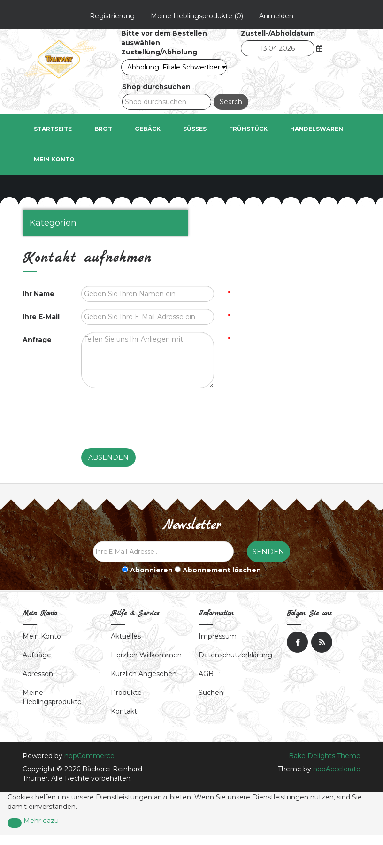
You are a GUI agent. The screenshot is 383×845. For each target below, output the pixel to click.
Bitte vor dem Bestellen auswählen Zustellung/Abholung (164, 43)
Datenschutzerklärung (235, 655)
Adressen (38, 674)
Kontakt (124, 712)
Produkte (126, 693)
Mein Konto (54, 159)
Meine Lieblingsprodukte (52, 698)
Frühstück (248, 129)
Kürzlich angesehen (143, 674)
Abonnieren (151, 570)
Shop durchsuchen (156, 87)
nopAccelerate (336, 769)
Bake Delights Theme (324, 756)
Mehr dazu (41, 821)
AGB (206, 674)
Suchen (211, 693)
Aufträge (37, 655)
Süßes (195, 129)
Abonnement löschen (222, 570)
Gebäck (148, 129)
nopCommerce (89, 756)
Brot (103, 129)
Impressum (218, 636)
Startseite (53, 129)
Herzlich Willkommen (146, 655)
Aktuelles (126, 636)
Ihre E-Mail (41, 317)
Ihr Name (38, 294)
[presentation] (152, 414)
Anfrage (37, 340)
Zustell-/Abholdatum (278, 34)
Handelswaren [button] (316, 129)
